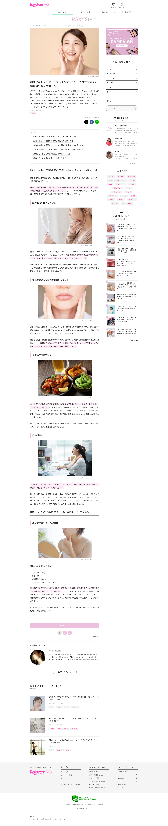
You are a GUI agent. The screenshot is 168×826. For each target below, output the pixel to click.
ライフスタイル (126, 203)
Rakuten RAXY (39, 5)
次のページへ (64, 625)
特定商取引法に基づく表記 (97, 788)
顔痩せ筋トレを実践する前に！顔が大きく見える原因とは (55, 136)
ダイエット (59, 750)
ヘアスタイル (117, 192)
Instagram (121, 778)
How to (33, 113)
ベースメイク (111, 73)
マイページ (64, 778)
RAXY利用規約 (94, 784)
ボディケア (38, 110)
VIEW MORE (133, 164)
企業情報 (67, 804)
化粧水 (133, 196)
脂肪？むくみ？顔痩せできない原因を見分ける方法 (53, 140)
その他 (109, 101)
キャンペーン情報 (84, 12)
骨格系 (67, 750)
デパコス (111, 200)
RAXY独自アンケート (63, 728)
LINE (119, 781)
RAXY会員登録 (122, 772)
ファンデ (121, 200)
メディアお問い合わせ (96, 775)
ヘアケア (110, 87)
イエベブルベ (112, 196)
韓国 (110, 184)
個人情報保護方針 (78, 804)
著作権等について (90, 804)
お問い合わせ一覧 (46, 819)
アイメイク (110, 78)
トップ (41, 12)
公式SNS (105, 12)
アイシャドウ (120, 184)
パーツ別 (123, 196)
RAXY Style (62, 12)
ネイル (109, 92)
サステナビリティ (60, 819)
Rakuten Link (122, 784)
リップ (128, 188)
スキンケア (110, 69)
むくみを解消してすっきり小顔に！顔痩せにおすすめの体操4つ (58, 149)
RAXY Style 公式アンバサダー (117, 180)
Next (95, 637)
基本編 (133, 180)
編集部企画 (131, 176)
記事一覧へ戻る (64, 671)
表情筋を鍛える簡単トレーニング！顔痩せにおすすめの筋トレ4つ (58, 145)
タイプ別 (114, 203)
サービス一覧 (34, 819)
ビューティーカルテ (67, 781)
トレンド (131, 184)
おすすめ (59, 707)
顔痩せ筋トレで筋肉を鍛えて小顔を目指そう (50, 158)
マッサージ (74, 707)
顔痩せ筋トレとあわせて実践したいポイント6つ (52, 153)
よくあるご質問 (127, 12)
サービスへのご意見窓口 (97, 781)
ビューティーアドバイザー (69, 784)
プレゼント (74, 728)
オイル (66, 707)
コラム (109, 96)
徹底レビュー (117, 188)
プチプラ (128, 192)
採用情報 (100, 804)
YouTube (120, 788)
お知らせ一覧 (93, 772)
